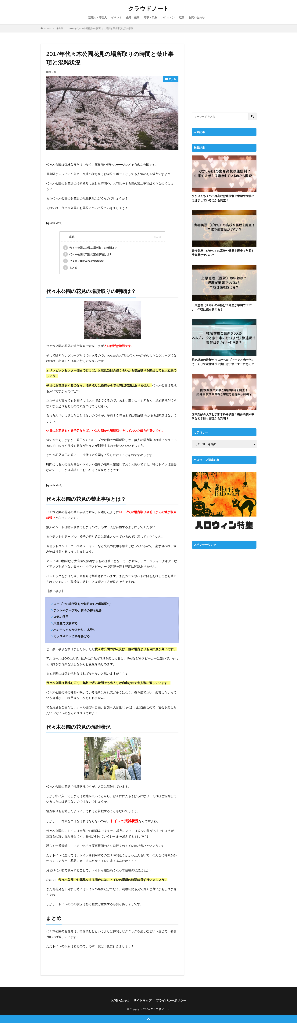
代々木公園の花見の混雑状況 (83, 261)
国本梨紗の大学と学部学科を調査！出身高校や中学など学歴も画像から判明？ (223, 416)
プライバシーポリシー (171, 1000)
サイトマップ (142, 1000)
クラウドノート (148, 8)
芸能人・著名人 (97, 17)
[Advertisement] (224, 75)
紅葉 (181, 17)
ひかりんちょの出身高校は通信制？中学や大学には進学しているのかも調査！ (223, 198)
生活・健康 (132, 17)
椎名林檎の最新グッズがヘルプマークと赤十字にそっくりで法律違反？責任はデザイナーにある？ (223, 362)
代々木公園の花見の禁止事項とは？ (87, 254)
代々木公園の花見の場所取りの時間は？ (90, 247)
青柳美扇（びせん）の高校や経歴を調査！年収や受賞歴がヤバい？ (223, 253)
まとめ (70, 267)
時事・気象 (150, 17)
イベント (116, 17)
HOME (47, 28)
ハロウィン (168, 17)
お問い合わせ (197, 17)
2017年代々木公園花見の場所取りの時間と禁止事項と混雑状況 (101, 28)
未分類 (59, 28)
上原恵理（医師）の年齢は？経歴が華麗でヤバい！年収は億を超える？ (221, 307)
